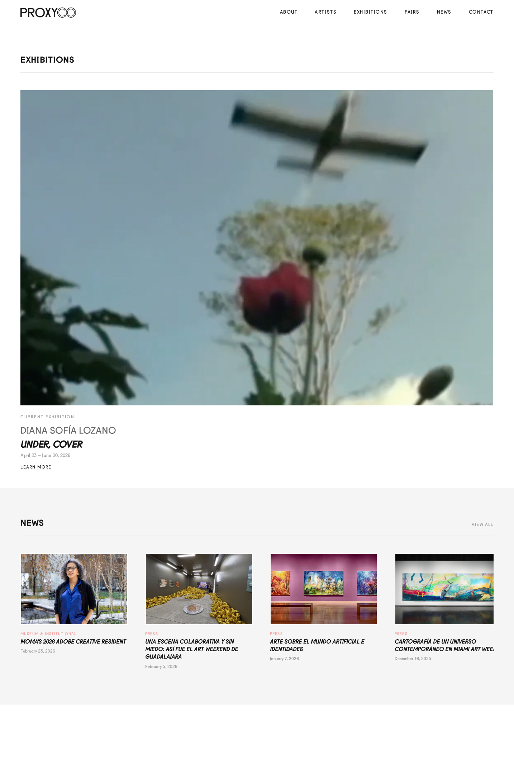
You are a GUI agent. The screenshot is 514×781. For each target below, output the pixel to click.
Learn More (35, 467)
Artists (326, 12)
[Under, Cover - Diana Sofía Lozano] (256, 248)
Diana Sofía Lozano (68, 430)
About (289, 12)
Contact (481, 12)
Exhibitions (370, 12)
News (444, 12)
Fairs (412, 12)
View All (483, 524)
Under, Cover (51, 444)
